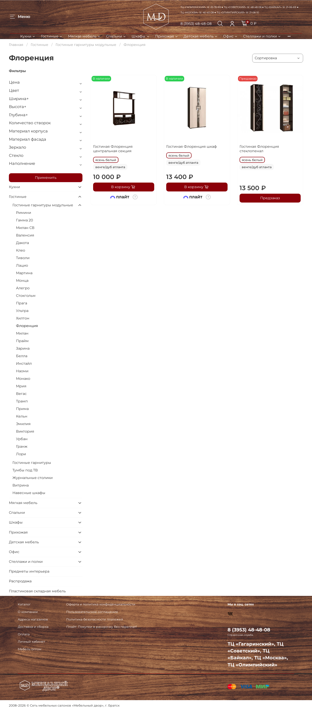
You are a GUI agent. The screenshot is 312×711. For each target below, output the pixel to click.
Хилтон (22, 318)
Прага (21, 303)
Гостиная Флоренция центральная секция (113, 148)
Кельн (21, 416)
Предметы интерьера (29, 571)
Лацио (22, 265)
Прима (22, 409)
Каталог (24, 604)
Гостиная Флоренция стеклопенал (259, 148)
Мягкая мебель (84, 36)
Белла (21, 356)
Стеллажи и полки (262, 36)
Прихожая (166, 36)
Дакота (22, 243)
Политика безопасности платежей (94, 619)
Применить (45, 177)
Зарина (23, 348)
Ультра (22, 311)
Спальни (116, 36)
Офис (230, 36)
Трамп (22, 401)
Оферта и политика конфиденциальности (100, 604)
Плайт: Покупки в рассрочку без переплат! (101, 627)
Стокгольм (26, 295)
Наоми (22, 371)
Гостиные (52, 36)
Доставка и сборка (33, 627)
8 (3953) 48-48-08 (196, 24)
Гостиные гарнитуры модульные (86, 45)
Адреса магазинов (33, 619)
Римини (23, 213)
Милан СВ (25, 228)
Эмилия (23, 424)
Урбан (22, 439)
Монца (22, 280)
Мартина (24, 273)
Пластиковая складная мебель (37, 591)
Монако (23, 378)
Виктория (25, 431)
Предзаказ (270, 198)
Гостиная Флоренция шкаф (191, 146)
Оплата (24, 634)
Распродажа (20, 581)
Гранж (21, 446)
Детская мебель (201, 36)
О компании (28, 612)
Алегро (23, 288)
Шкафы (141, 36)
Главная (16, 45)
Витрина (20, 485)
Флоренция (27, 326)
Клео (20, 250)
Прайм (22, 341)
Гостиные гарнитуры (31, 463)
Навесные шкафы (28, 493)
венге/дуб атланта (110, 167)
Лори (21, 454)
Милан (22, 333)
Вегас (21, 394)
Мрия (21, 386)
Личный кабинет (31, 642)
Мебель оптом (29, 649)
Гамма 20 (24, 220)
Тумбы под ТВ (25, 470)
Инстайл (24, 363)
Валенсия (25, 235)
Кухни (28, 36)
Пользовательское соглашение (92, 612)
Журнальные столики (32, 478)
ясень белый (105, 160)
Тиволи (23, 258)
